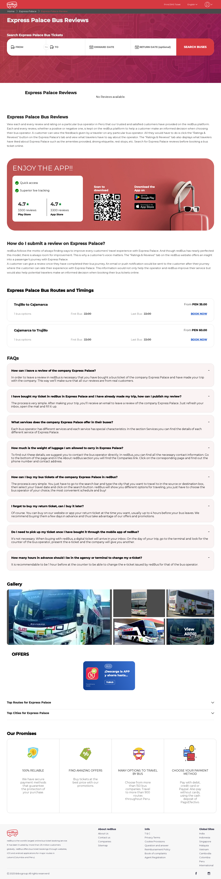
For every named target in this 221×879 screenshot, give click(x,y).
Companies (104, 841)
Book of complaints (156, 853)
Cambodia (205, 853)
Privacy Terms (152, 837)
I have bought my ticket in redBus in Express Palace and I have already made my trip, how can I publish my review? (96, 396)
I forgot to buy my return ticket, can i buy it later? (47, 506)
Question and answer (157, 845)
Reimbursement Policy (157, 849)
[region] (110, 675)
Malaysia (204, 845)
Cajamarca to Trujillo (31, 330)
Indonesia (204, 837)
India (202, 833)
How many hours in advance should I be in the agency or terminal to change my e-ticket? (76, 557)
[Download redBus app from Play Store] (145, 199)
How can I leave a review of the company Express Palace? (53, 370)
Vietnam (204, 849)
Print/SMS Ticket (172, 4)
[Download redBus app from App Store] (145, 208)
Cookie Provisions (155, 841)
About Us (103, 833)
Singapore (205, 841)
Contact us (104, 837)
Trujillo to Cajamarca (31, 305)
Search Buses (195, 47)
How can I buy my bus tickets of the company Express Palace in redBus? (64, 477)
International (206, 865)
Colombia (204, 857)
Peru (202, 861)
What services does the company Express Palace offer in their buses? (62, 422)
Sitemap (103, 845)
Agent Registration (155, 857)
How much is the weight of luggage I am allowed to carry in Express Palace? (67, 448)
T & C (147, 833)
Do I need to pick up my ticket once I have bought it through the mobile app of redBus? (75, 532)
